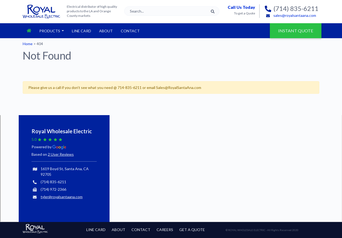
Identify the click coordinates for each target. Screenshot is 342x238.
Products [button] (50, 31)
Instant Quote (299, 28)
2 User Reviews (61, 154)
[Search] (171, 11)
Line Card (81, 31)
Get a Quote (192, 229)
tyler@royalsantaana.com (62, 196)
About (106, 31)
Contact (130, 31)
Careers (165, 229)
